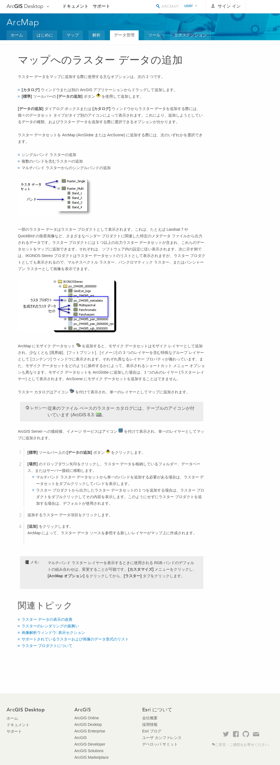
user (188, 5)
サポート (101, 6)
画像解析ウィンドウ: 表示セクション (53, 632)
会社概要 (150, 718)
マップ (72, 35)
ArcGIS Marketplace (91, 757)
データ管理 (124, 35)
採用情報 (150, 724)
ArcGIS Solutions (89, 751)
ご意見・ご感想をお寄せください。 (243, 745)
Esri (261, 6)
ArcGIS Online (86, 718)
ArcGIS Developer (89, 744)
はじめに (45, 35)
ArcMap (23, 22)
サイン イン (229, 6)
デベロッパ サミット (160, 744)
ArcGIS (80, 737)
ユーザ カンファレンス (162, 737)
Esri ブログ (151, 731)
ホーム (17, 35)
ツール (154, 35)
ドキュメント (75, 6)
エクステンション (190, 35)
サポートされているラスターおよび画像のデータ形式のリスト (75, 639)
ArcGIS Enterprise (89, 731)
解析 (96, 35)
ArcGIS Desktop (88, 724)
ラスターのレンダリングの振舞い (50, 626)
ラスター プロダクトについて (47, 645)
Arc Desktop (25, 6)
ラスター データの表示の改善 (47, 619)
